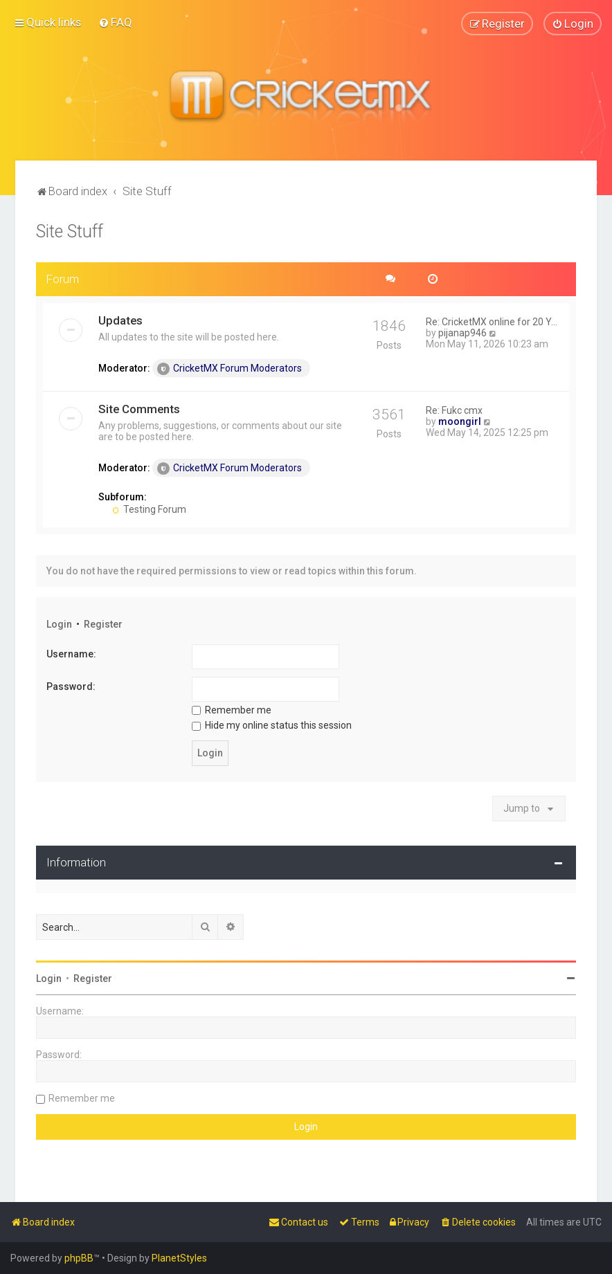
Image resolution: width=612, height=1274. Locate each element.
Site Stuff (69, 231)
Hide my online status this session (272, 725)
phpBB (78, 1258)
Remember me (231, 709)
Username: (71, 653)
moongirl (459, 420)
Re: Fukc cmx (454, 409)
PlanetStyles (179, 1258)
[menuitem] (115, 22)
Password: (71, 685)
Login (59, 623)
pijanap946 (462, 332)
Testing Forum (149, 508)
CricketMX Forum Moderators (229, 368)
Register (103, 623)
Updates (120, 320)
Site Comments (139, 408)
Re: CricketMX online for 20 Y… (491, 321)
